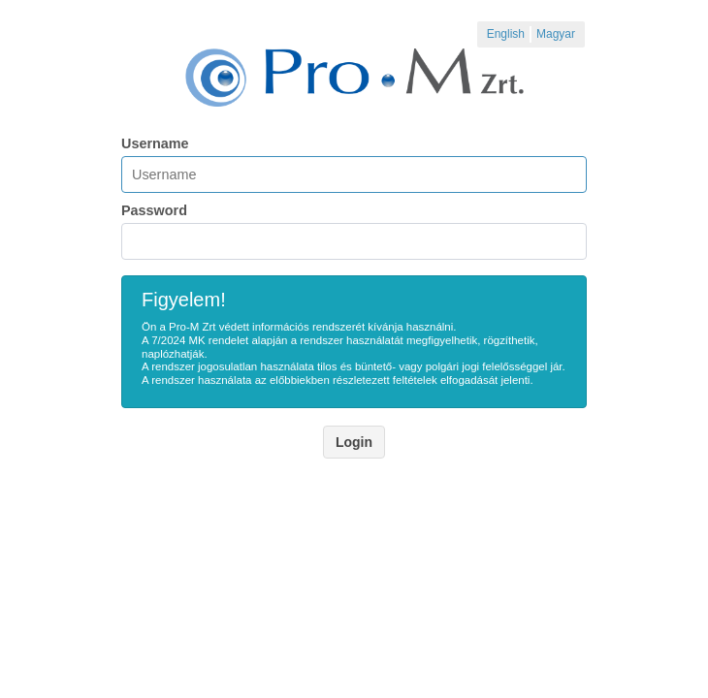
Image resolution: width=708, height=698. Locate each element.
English (506, 34)
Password (154, 210)
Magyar (555, 34)
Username (155, 143)
